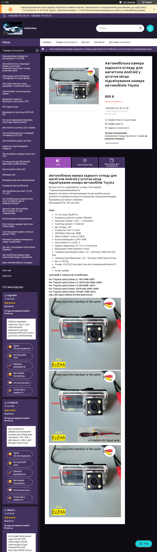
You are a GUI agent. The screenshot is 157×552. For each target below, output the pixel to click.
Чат (143, 543)
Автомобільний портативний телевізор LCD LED (17, 134)
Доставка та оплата (119, 42)
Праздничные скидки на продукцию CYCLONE (15, 57)
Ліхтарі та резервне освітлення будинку (18, 248)
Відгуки (6, 275)
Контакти (99, 42)
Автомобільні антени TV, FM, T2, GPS (17, 192)
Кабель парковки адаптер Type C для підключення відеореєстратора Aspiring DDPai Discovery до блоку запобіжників (20, 328)
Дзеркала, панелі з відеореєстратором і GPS (15, 100)
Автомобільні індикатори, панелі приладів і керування (17, 256)
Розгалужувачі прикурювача (17, 218)
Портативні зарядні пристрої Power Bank (17, 225)
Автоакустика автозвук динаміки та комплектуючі (16, 84)
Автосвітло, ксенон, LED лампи (18, 127)
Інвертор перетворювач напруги (15, 147)
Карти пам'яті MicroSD (13, 169)
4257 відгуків (129, 2)
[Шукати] (140, 28)
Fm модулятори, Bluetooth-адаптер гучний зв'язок (16, 162)
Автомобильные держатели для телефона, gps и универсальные (17, 201)
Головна (46, 42)
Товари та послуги (65, 42)
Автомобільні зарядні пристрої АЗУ (18, 155)
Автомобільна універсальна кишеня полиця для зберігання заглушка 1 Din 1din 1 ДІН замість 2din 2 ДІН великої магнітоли (20, 436)
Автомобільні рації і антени (16, 140)
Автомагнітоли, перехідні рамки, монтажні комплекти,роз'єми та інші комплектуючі (16, 67)
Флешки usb (8, 174)
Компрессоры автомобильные (18, 180)
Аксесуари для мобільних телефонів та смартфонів (16, 77)
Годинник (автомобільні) (15, 185)
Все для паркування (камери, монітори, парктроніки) (17, 121)
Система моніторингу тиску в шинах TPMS (17, 232)
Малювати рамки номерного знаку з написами (17, 240)
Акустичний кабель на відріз (17, 262)
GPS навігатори (10, 106)
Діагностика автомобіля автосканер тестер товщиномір (15, 210)
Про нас (86, 42)
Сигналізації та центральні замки (16, 92)
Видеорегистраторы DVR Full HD (17, 113)
